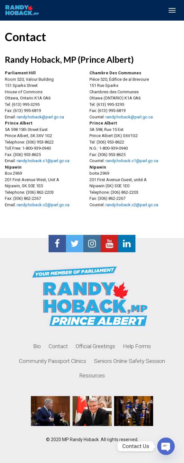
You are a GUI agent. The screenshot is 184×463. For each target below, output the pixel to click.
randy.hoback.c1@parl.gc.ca (132, 160)
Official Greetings (95, 346)
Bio (37, 346)
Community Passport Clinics (52, 361)
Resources (92, 375)
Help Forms (137, 346)
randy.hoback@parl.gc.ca (129, 117)
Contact (58, 346)
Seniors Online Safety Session (129, 361)
